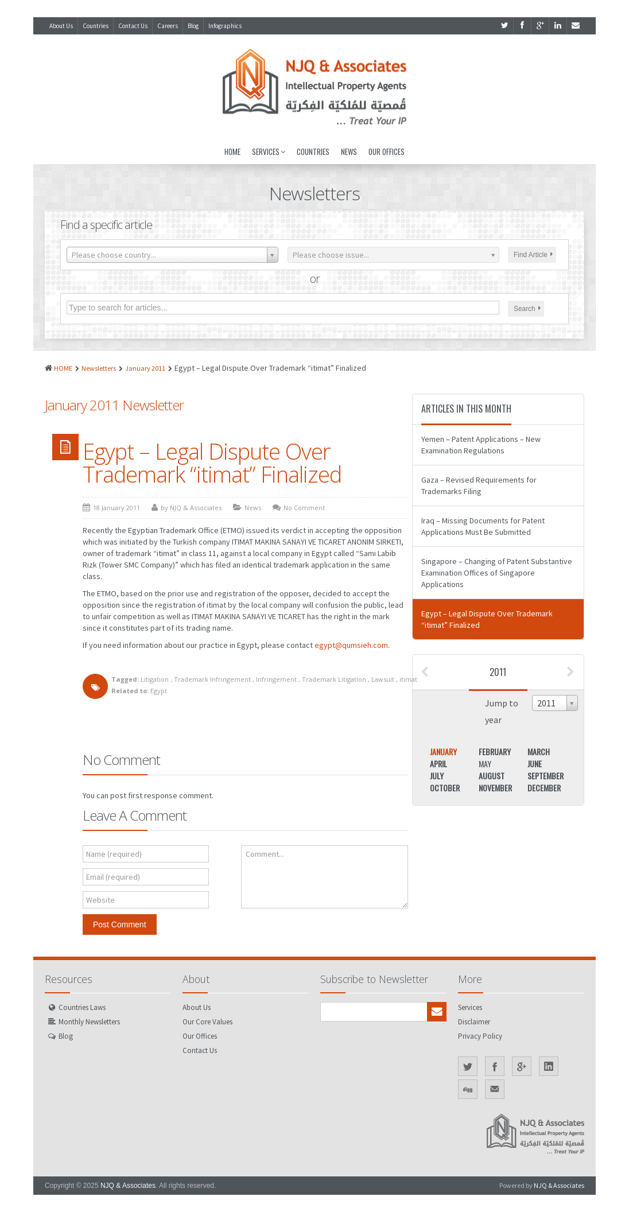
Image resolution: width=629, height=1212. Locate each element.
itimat (408, 679)
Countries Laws (82, 1007)
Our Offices (386, 151)
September (545, 776)
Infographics (225, 26)
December (544, 788)
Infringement (276, 679)
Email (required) (113, 877)
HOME (63, 368)
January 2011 (145, 368)
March (538, 751)
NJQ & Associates (128, 1186)
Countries (95, 26)
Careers (167, 26)
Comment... (265, 854)
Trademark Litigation (334, 679)
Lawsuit (382, 679)
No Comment (304, 507)
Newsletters (98, 368)
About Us (61, 26)
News (349, 151)
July (437, 776)
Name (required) (114, 854)
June (534, 764)
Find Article (533, 255)
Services (268, 151)
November (495, 788)
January (443, 751)
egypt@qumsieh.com (351, 645)
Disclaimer (474, 1022)
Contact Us (132, 26)
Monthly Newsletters (89, 1022)
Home (232, 151)
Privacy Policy (480, 1036)
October (445, 788)
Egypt (158, 690)
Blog (193, 26)
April (438, 764)
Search (527, 309)
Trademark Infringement (212, 679)
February (495, 751)
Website (100, 900)
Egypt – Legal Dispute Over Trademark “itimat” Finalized (212, 462)
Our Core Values (207, 1022)
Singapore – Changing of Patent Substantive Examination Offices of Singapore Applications (496, 572)
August (491, 776)
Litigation (155, 679)
